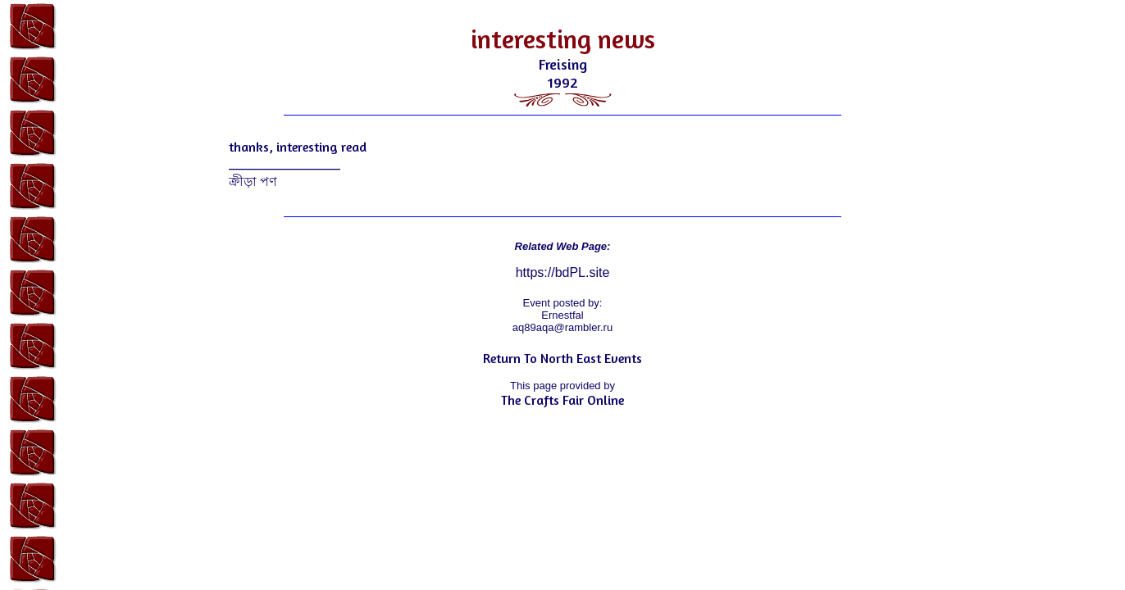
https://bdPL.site (563, 272)
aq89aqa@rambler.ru (562, 327)
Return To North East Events (562, 358)
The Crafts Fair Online (562, 400)
